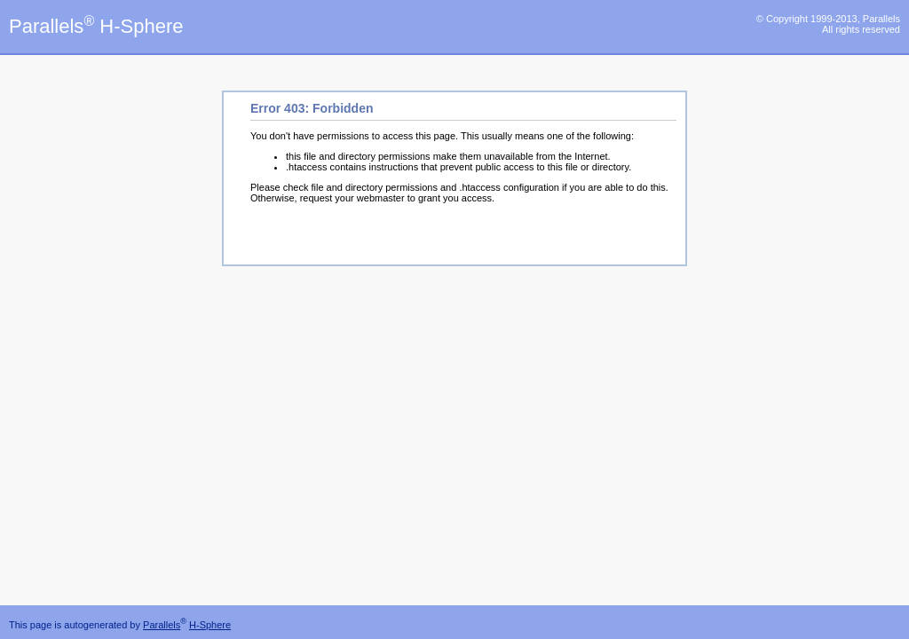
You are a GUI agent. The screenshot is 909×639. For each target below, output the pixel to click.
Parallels (161, 624)
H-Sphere (210, 624)
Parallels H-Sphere (96, 26)
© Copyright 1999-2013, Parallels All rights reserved (828, 24)
